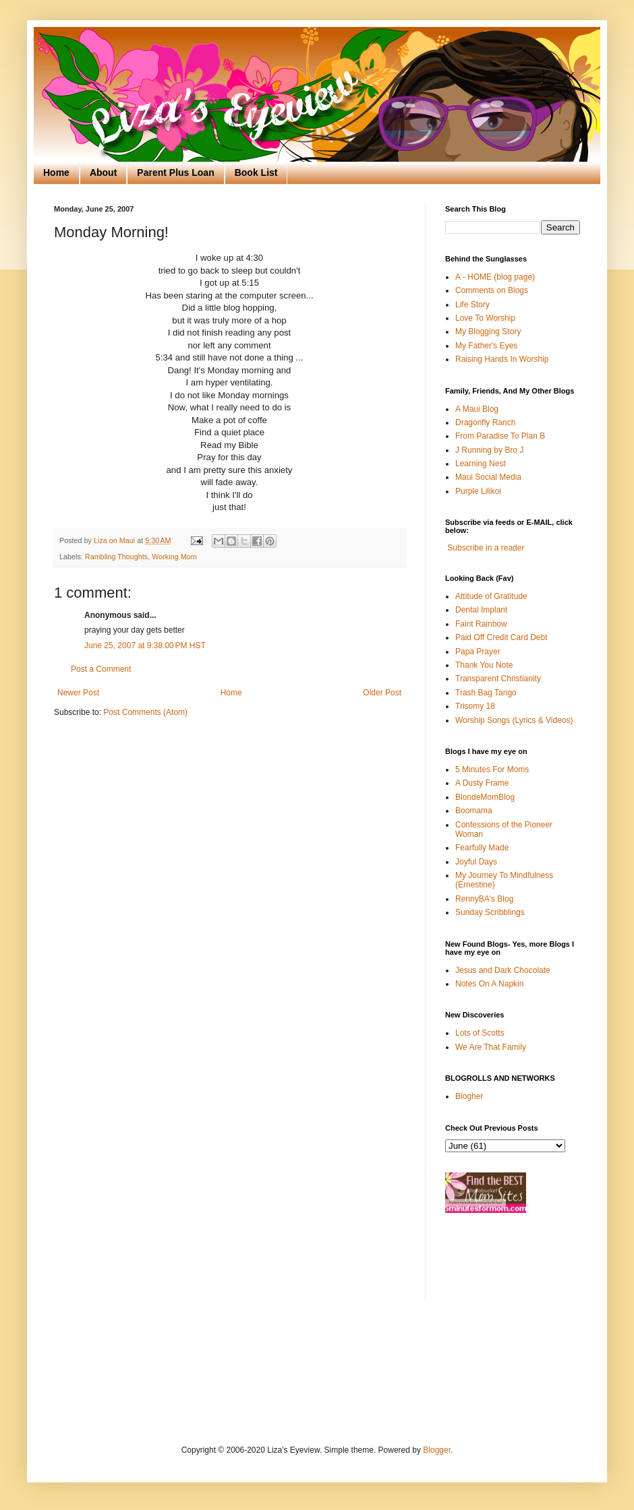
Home (56, 172)
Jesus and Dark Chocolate (502, 970)
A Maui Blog (476, 409)
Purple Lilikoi (478, 491)
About (103, 172)
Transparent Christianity (498, 678)
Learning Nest (480, 463)
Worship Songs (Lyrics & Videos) (514, 720)
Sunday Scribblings (490, 912)
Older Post (382, 692)
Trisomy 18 (475, 706)
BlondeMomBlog (485, 797)
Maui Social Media (488, 477)
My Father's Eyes (486, 345)
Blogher (469, 1096)
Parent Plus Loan (175, 172)
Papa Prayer (477, 651)
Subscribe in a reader (485, 548)
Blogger (437, 1450)
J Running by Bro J (489, 450)
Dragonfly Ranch (485, 422)
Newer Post (78, 692)
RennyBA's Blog (484, 899)
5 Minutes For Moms (492, 769)
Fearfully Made (482, 847)
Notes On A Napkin (489, 983)
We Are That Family (490, 1047)
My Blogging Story (488, 331)
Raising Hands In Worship (502, 359)
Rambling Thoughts (116, 557)
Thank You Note (484, 665)
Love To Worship (485, 318)
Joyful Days (476, 862)
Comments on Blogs (491, 290)
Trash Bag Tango (486, 692)
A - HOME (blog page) (495, 277)
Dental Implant (481, 610)
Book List (256, 172)
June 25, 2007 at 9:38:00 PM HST (145, 645)
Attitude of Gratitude (491, 596)
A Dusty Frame (482, 783)
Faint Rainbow (481, 624)
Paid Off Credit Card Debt (501, 637)
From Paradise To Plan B (500, 436)
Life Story (472, 304)
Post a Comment (101, 669)
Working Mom (174, 557)
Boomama (473, 810)
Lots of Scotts (480, 1033)
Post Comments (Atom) (145, 712)
